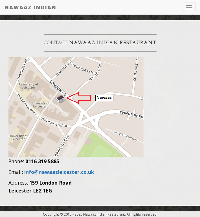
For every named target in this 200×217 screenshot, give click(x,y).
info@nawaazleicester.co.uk (59, 172)
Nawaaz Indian (30, 7)
